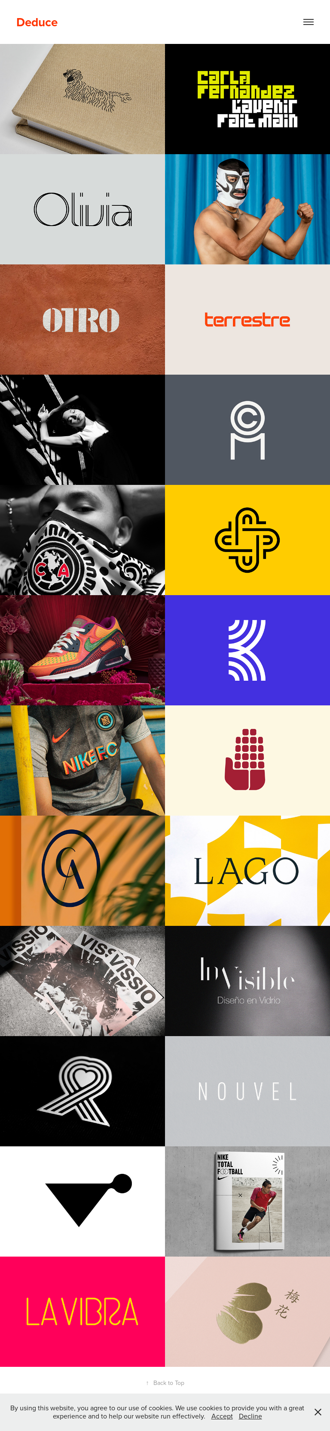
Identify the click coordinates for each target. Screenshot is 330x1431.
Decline (250, 1416)
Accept (222, 1416)
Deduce (37, 22)
